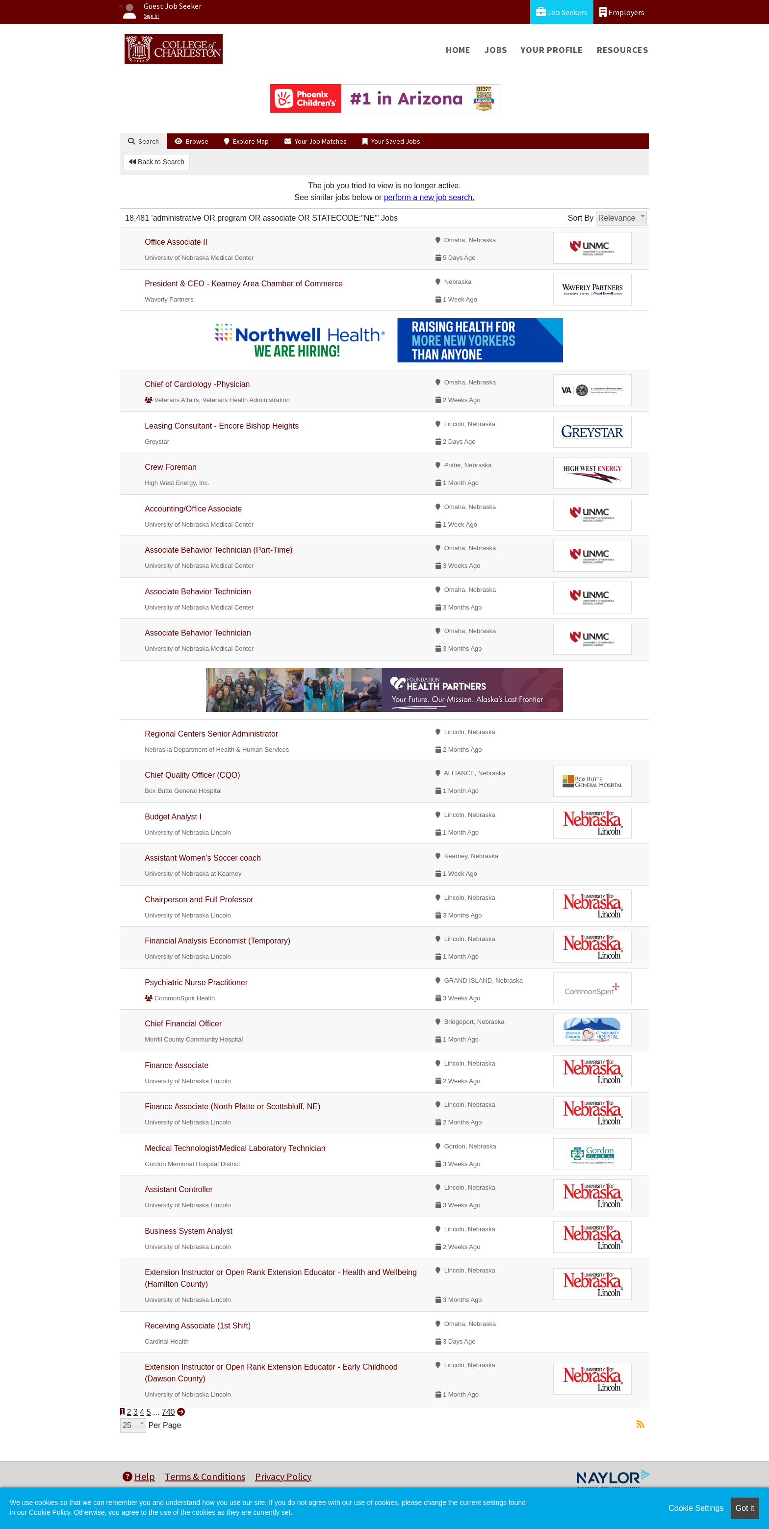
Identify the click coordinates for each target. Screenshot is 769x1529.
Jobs (496, 49)
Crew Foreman (171, 467)
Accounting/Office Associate (193, 509)
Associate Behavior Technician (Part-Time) (218, 550)
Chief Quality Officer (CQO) (192, 775)
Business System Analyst (188, 1231)
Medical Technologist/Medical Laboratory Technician (235, 1148)
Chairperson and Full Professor (199, 899)
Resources (622, 49)
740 (168, 1412)
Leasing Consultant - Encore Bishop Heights (222, 426)
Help (139, 1476)
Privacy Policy (283, 1476)
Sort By (580, 218)
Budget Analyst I (173, 817)
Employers (621, 12)
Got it (745, 1508)
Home (458, 49)
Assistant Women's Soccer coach (203, 858)
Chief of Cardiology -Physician (197, 384)
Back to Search (156, 162)
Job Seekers (562, 12)
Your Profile (552, 49)
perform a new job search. (429, 197)
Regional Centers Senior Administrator (211, 734)
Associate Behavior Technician (198, 591)
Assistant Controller (179, 1189)
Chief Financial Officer (183, 1023)
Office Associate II (176, 242)
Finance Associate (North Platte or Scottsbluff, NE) (232, 1106)
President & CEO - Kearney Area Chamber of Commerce (244, 284)
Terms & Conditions (205, 1476)
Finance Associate (176, 1065)
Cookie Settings (695, 1508)
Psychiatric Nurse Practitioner (196, 982)
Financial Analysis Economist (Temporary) (217, 941)
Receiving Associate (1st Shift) (198, 1326)
